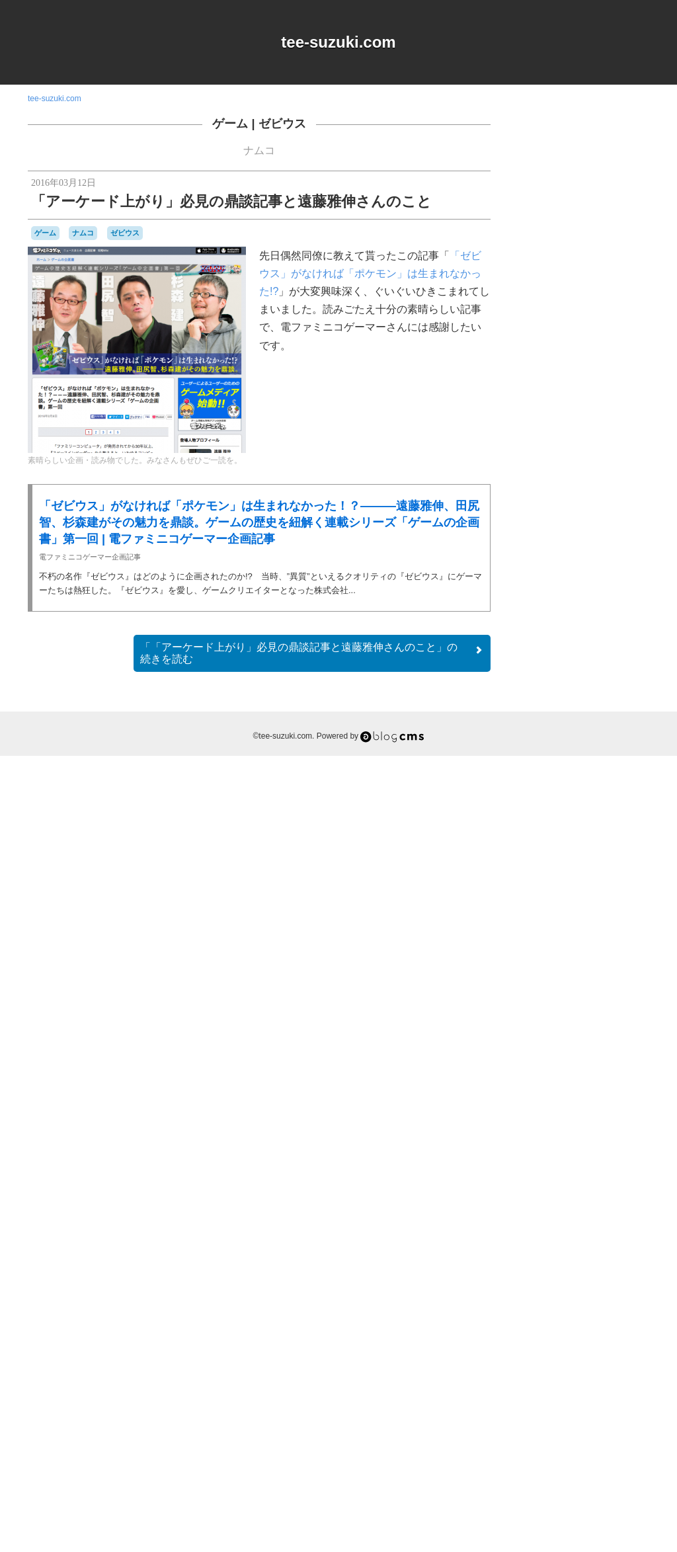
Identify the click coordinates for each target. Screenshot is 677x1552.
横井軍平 (542, 1395)
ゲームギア (547, 1152)
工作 (619, 1370)
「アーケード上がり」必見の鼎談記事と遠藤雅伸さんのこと (231, 201)
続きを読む (312, 653)
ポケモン (632, 1335)
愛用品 (561, 1382)
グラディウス (568, 1127)
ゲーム (230, 123)
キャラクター (600, 1100)
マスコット (547, 1346)
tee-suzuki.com (338, 42)
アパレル (568, 1087)
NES (610, 1064)
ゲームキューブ (616, 1140)
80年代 (540, 1051)
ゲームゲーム (596, 1152)
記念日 (579, 1395)
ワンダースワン (579, 1358)
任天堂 (631, 1358)
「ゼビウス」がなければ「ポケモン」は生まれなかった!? (370, 273)
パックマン (608, 1310)
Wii (629, 1076)
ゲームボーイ (604, 1163)
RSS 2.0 (537, 1469)
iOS (570, 1064)
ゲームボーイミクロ (582, 1182)
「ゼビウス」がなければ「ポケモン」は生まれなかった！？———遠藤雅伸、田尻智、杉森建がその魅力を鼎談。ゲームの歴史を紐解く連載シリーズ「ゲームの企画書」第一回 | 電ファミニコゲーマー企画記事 (259, 522)
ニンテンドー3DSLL (605, 1261)
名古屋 (559, 1371)
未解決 (635, 1383)
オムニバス (610, 1088)
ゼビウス (282, 123)
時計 (610, 1382)
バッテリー (554, 1298)
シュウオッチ (609, 1200)
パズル (570, 1310)
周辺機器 (590, 1371)
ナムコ (259, 150)
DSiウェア (542, 1064)
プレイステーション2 (575, 1335)
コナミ (614, 1188)
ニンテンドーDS (553, 1274)
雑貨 (608, 1395)
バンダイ (595, 1297)
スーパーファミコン (593, 1225)
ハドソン (591, 1285)
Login (577, 1469)
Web (611, 1076)
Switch (588, 1076)
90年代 (575, 1051)
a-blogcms (620, 1051)
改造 (589, 1382)
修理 (534, 1370)
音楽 (631, 1395)
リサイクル (596, 1346)
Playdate (557, 1076)
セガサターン (560, 1238)
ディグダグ (567, 1249)
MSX (589, 1063)
